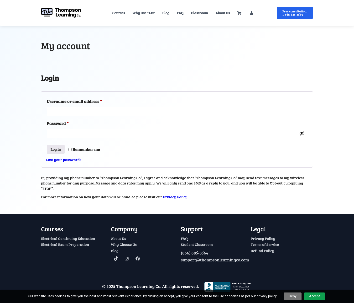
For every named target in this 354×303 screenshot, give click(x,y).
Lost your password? (63, 159)
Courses (118, 13)
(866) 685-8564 (194, 253)
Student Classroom (197, 244)
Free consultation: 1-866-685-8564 (294, 13)
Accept (314, 296)
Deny (293, 296)
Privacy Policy (175, 196)
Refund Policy (262, 251)
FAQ (180, 13)
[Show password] (302, 133)
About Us (223, 13)
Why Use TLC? (144, 13)
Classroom (199, 13)
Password (66, 122)
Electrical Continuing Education (68, 238)
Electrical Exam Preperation (65, 244)
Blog (165, 13)
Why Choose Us (124, 244)
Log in (56, 149)
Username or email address (83, 100)
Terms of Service (265, 244)
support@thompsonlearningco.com (212, 260)
